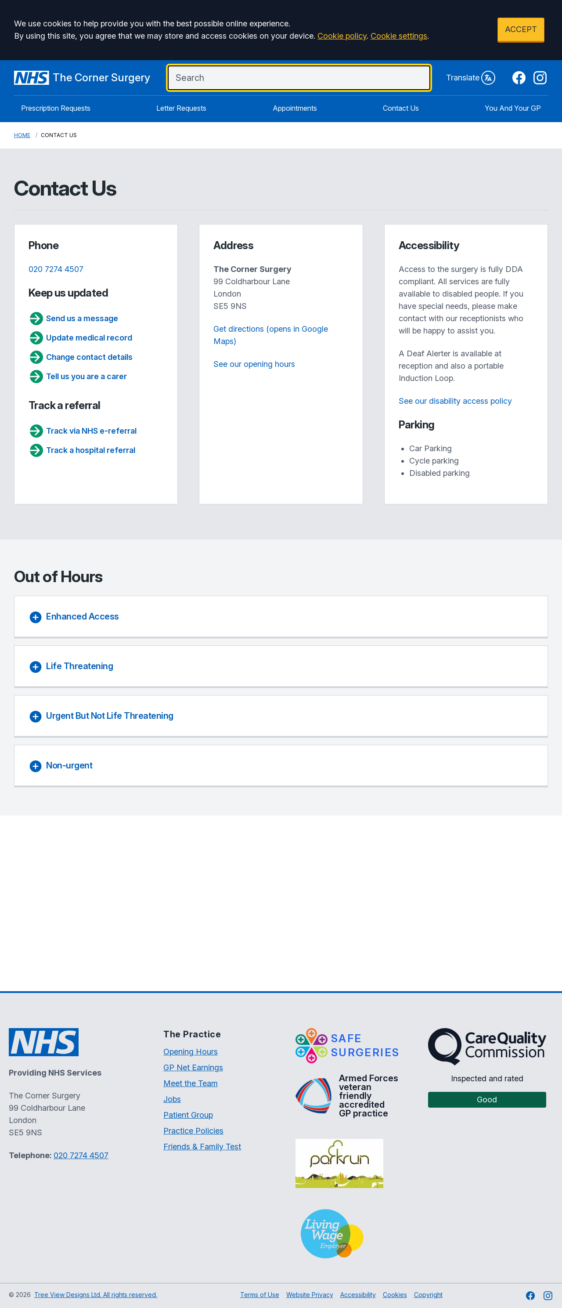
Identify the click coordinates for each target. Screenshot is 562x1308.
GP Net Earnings (193, 1067)
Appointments (295, 108)
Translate (470, 78)
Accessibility (358, 1294)
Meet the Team (190, 1083)
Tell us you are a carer (78, 376)
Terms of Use (259, 1294)
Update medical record (80, 338)
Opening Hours (190, 1051)
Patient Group (188, 1115)
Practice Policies (193, 1130)
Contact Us (401, 108)
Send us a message (73, 318)
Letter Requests (181, 108)
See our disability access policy (455, 401)
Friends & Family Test (202, 1146)
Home (22, 135)
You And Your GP (513, 108)
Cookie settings (399, 35)
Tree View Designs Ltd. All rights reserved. (95, 1294)
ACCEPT (521, 29)
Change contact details (81, 357)
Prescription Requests (55, 108)
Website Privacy (309, 1294)
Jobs (172, 1099)
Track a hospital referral (82, 450)
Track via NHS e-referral (83, 431)
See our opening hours (254, 364)
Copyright (428, 1294)
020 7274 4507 (56, 269)
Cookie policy (342, 35)
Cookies (395, 1294)
